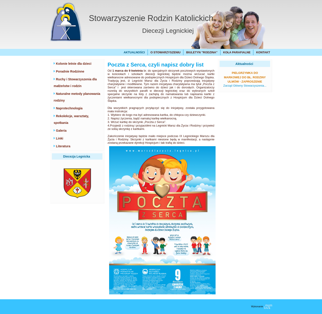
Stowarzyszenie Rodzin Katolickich (151, 18)
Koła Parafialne (237, 52)
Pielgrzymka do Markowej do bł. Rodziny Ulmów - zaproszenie (245, 77)
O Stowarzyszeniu (165, 52)
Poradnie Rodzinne (70, 71)
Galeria (61, 130)
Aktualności (134, 52)
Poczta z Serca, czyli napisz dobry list (155, 65)
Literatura (63, 146)
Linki (59, 138)
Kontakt (263, 52)
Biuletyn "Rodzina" (201, 52)
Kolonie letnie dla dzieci (73, 63)
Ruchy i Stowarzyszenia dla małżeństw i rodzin (75, 82)
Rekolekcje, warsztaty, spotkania (71, 119)
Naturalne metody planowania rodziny (77, 97)
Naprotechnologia (69, 108)
